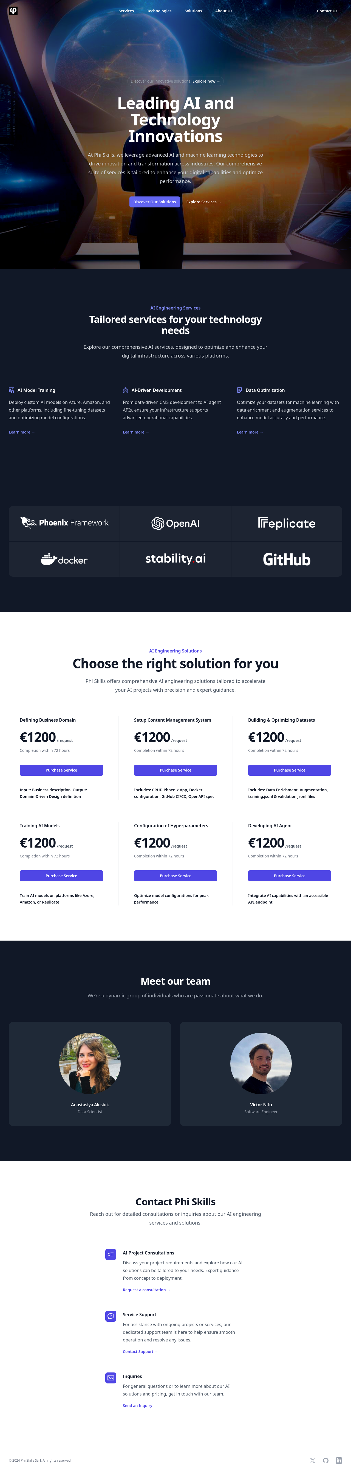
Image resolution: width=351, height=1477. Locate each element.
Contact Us (329, 10)
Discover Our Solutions (154, 201)
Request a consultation (147, 1289)
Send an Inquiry (140, 1405)
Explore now (206, 81)
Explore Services (204, 201)
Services (126, 10)
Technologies (159, 10)
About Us (223, 10)
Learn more (22, 432)
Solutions (193, 10)
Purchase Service (61, 770)
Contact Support (140, 1351)
